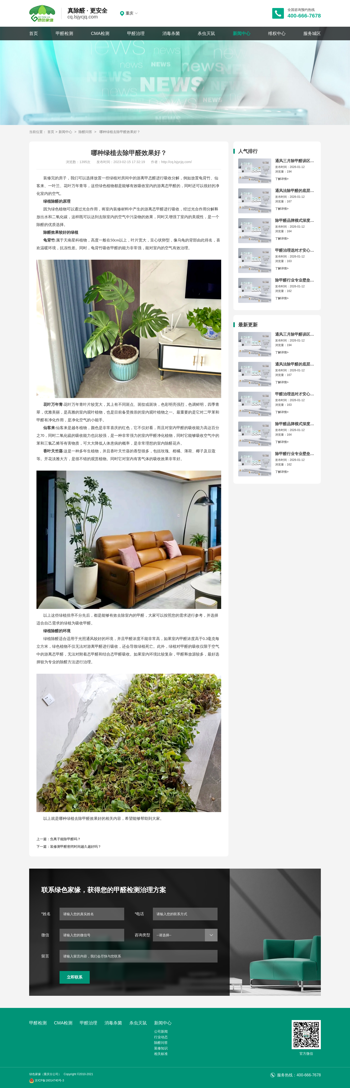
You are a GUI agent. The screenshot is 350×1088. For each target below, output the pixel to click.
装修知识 (161, 1048)
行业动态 (161, 1037)
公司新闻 (161, 1031)
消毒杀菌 (171, 33)
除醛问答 (85, 132)
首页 (33, 33)
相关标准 (161, 1054)
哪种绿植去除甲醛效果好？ (119, 132)
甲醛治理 (136, 33)
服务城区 (312, 33)
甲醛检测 (64, 33)
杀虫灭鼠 (206, 33)
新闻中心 (241, 33)
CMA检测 (100, 33)
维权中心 (277, 33)
